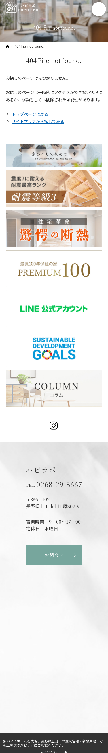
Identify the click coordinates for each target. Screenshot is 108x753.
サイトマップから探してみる (38, 121)
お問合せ (54, 555)
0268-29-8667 (59, 484)
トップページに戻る (30, 114)
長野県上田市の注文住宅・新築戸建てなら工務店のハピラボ (53, 743)
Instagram (54, 425)
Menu (99, 9)
